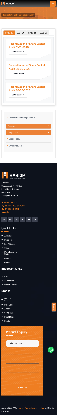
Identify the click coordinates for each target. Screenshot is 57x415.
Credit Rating (15, 139)
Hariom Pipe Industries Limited (31, 408)
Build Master (9, 317)
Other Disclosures (16, 146)
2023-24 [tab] (32, 33)
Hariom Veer (7, 300)
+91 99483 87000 (10, 202)
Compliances (12, 132)
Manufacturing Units (10, 253)
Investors (8, 240)
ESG (6, 276)
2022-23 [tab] (43, 33)
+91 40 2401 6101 (10, 209)
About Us (8, 236)
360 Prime (8, 313)
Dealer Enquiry (10, 284)
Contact (7, 262)
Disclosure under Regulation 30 (22, 118)
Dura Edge (8, 305)
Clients (7, 248)
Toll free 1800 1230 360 (13, 206)
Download (18, 52)
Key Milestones (10, 244)
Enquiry (54, 307)
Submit (22, 388)
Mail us (6, 212)
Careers (7, 258)
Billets (7, 321)
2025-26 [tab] (9, 33)
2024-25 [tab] (20, 33)
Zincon (7, 309)
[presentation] (23, 379)
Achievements (10, 280)
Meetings (11, 126)
